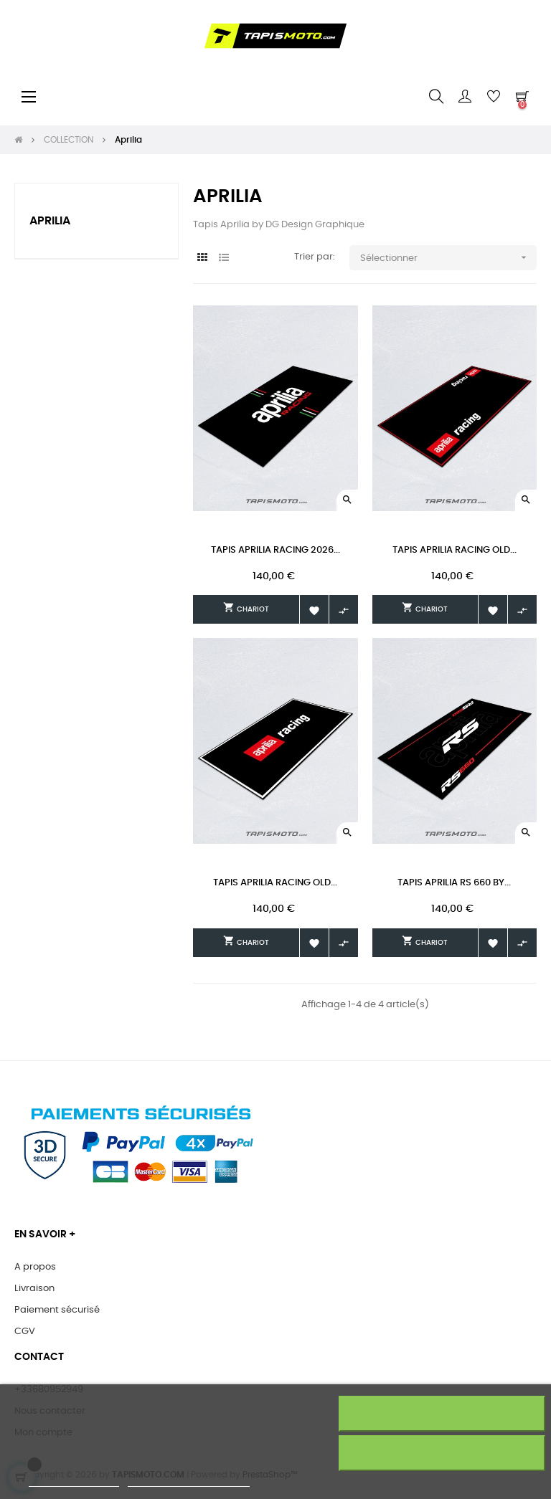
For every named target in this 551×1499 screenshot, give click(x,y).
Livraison (34, 1288)
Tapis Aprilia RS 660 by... (454, 882)
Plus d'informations (74, 1480)
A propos (35, 1267)
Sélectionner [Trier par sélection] (448, 257)
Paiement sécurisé (57, 1310)
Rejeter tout (441, 1414)
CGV (24, 1331)
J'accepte (441, 1453)
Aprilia (49, 221)
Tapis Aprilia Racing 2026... (275, 550)
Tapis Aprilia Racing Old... (454, 550)
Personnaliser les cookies (189, 1480)
